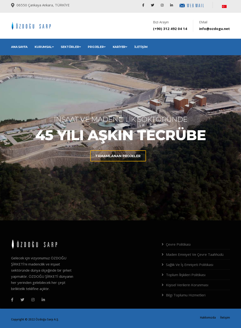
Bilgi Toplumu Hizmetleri (185, 295)
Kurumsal (44, 47)
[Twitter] (22, 299)
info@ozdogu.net (214, 28)
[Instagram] (33, 299)
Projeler (96, 47)
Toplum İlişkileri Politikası (185, 274)
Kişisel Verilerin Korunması (187, 284)
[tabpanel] (120, 137)
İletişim (140, 47)
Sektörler (71, 47)
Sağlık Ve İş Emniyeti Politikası (189, 264)
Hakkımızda (208, 317)
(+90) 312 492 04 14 (170, 28)
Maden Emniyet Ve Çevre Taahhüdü (195, 254)
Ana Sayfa (19, 47)
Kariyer (120, 47)
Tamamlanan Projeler (91, 156)
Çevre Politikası (178, 244)
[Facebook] (12, 299)
